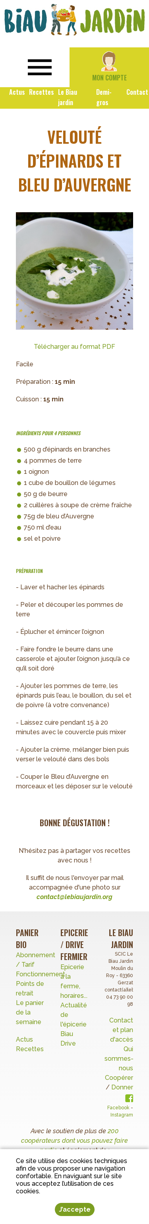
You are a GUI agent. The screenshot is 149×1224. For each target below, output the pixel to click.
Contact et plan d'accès (121, 1030)
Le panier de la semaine (30, 1012)
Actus (24, 1039)
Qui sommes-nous (119, 1058)
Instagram (121, 1115)
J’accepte (75, 1209)
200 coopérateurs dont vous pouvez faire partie (74, 1140)
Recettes (30, 1049)
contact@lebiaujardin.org (74, 897)
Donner (122, 1087)
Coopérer (119, 1077)
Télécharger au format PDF (74, 346)
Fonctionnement (40, 974)
